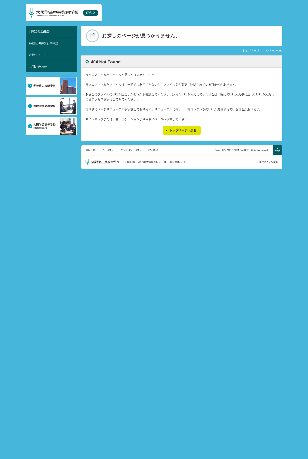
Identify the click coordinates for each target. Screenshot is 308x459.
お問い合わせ (38, 66)
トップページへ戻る (182, 130)
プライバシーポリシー (132, 150)
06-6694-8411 (177, 162)
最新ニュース (38, 55)
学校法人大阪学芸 (268, 162)
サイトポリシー (107, 150)
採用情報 (153, 150)
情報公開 (90, 150)
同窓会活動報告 (39, 31)
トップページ (250, 50)
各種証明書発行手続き (44, 43)
